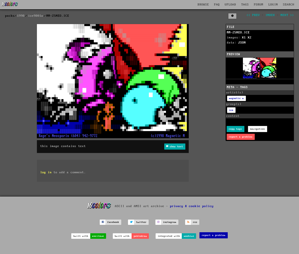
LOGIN (273, 4)
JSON (242, 42)
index (270, 15)
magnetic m (236, 98)
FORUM (258, 4)
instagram (169, 222)
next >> (287, 15)
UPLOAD (230, 4)
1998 (21, 16)
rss (195, 222)
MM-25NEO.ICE (238, 32)
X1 (244, 37)
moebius (189, 236)
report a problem (240, 136)
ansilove (98, 236)
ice (231, 110)
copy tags (235, 129)
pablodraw (140, 236)
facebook (113, 222)
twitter (141, 222)
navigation (257, 129)
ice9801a (35, 16)
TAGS (245, 4)
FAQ (217, 4)
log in (46, 172)
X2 (250, 37)
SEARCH (288, 4)
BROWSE (203, 4)
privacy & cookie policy (192, 206)
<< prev (253, 15)
